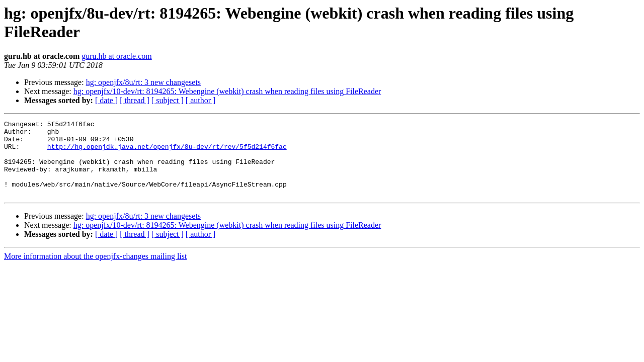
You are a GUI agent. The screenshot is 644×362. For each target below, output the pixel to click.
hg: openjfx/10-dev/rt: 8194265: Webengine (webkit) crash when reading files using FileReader (227, 91)
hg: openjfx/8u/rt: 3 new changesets (143, 82)
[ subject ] (167, 100)
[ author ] (201, 100)
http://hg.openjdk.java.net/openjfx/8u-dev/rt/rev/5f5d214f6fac (167, 152)
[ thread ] (134, 100)
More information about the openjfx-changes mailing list (95, 271)
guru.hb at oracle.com (117, 56)
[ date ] (106, 100)
